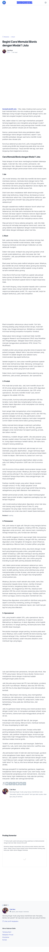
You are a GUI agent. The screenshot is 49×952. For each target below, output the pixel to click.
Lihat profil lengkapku (10, 921)
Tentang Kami (6, 932)
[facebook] (6, 783)
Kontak (4, 940)
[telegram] (17, 783)
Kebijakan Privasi (7, 935)
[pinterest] (20, 783)
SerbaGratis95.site (9, 109)
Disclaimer (5, 937)
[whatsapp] (13, 783)
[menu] (4, 2)
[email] (24, 783)
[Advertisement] (24, 21)
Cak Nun (12, 909)
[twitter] (10, 783)
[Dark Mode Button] (46, 3)
